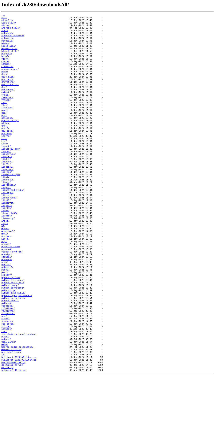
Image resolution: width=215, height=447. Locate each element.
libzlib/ (6, 247)
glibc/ (5, 145)
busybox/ (6, 61)
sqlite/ (6, 389)
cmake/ (5, 71)
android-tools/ (10, 30)
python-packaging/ (12, 342)
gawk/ (4, 129)
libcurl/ (6, 185)
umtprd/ (6, 404)
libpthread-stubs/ (12, 225)
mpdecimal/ (8, 274)
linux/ (5, 250)
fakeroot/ (7, 114)
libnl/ (5, 209)
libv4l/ (6, 237)
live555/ (6, 256)
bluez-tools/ (9, 55)
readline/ (7, 364)
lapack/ (6, 172)
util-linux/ (8, 407)
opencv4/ (6, 296)
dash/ (4, 83)
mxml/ (4, 277)
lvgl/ (4, 265)
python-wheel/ (10, 358)
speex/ (5, 379)
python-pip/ (8, 345)
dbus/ (4, 86)
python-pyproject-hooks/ (16, 352)
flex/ (4, 123)
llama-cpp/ (8, 259)
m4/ (3, 268)
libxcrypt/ (8, 240)
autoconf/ (7, 37)
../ (3, 15)
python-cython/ (10, 330)
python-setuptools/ (13, 355)
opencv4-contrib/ (12, 299)
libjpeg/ (6, 203)
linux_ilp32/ (9, 253)
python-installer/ (12, 336)
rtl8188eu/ (8, 367)
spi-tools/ (8, 385)
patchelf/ (7, 318)
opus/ (4, 311)
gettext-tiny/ (10, 142)
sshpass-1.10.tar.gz (14, 441)
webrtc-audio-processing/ (17, 413)
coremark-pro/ (10, 80)
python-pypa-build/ (13, 348)
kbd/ (4, 166)
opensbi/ (6, 305)
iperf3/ (6, 160)
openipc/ (6, 302)
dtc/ (4, 101)
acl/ (4, 18)
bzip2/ (5, 64)
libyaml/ (6, 243)
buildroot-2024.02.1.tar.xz (18, 426)
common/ (6, 74)
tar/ (4, 395)
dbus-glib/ (8, 89)
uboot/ (5, 401)
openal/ (6, 290)
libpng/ (6, 222)
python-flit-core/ (12, 333)
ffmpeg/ (6, 117)
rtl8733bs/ (8, 373)
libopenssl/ (8, 219)
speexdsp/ (7, 382)
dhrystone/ (8, 95)
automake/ (7, 43)
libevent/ (7, 191)
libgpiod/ (7, 200)
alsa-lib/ (7, 21)
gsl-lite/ (7, 154)
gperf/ (5, 151)
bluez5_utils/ (10, 58)
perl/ (4, 324)
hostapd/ (6, 157)
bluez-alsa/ (8, 52)
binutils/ (7, 46)
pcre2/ (5, 321)
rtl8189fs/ (8, 370)
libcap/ (6, 179)
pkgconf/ (6, 327)
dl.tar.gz (7, 438)
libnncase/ (8, 213)
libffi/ (6, 194)
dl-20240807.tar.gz (13, 432)
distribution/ (10, 98)
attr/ (4, 34)
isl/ (4, 163)
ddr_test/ (7, 92)
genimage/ (7, 138)
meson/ (5, 271)
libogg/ (6, 216)
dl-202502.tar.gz (12, 435)
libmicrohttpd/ (10, 206)
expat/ (5, 111)
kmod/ (4, 169)
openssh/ (6, 308)
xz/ (3, 423)
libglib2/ (7, 197)
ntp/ (4, 287)
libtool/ (6, 231)
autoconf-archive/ (12, 40)
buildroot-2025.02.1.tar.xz (18, 429)
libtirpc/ (7, 228)
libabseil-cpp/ (10, 176)
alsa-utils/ (8, 24)
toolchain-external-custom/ (18, 398)
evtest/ (6, 108)
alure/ (5, 27)
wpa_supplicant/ (11, 419)
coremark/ (7, 77)
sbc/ (4, 376)
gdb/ (4, 135)
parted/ (6, 314)
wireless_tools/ (11, 416)
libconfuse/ (8, 182)
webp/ (4, 410)
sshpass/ (6, 392)
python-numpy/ (10, 339)
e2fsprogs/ (8, 105)
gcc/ (4, 132)
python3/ (6, 361)
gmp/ (4, 148)
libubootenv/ (9, 234)
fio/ (4, 120)
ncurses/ (6, 281)
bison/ (5, 49)
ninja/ (5, 284)
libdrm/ (6, 188)
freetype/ (7, 126)
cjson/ (5, 67)
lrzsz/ (5, 262)
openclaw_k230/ (10, 293)
